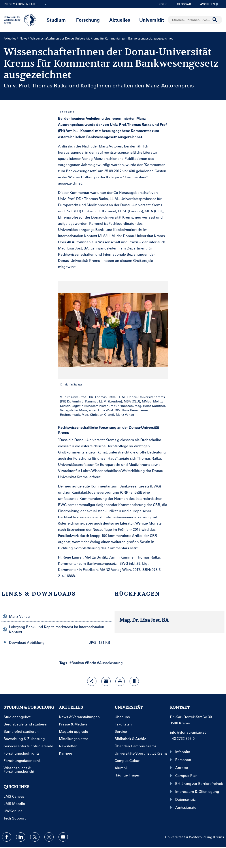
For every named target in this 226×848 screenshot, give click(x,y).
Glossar (182, 4)
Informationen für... (26, 4)
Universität (151, 20)
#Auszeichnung (110, 662)
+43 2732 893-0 (182, 738)
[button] (57, 642)
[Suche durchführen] (215, 20)
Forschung (88, 20)
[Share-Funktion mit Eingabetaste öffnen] (91, 681)
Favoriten (207, 4)
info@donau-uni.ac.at (188, 732)
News (23, 38)
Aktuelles (119, 20)
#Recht (90, 662)
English (163, 4)
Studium (56, 20)
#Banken (77, 662)
